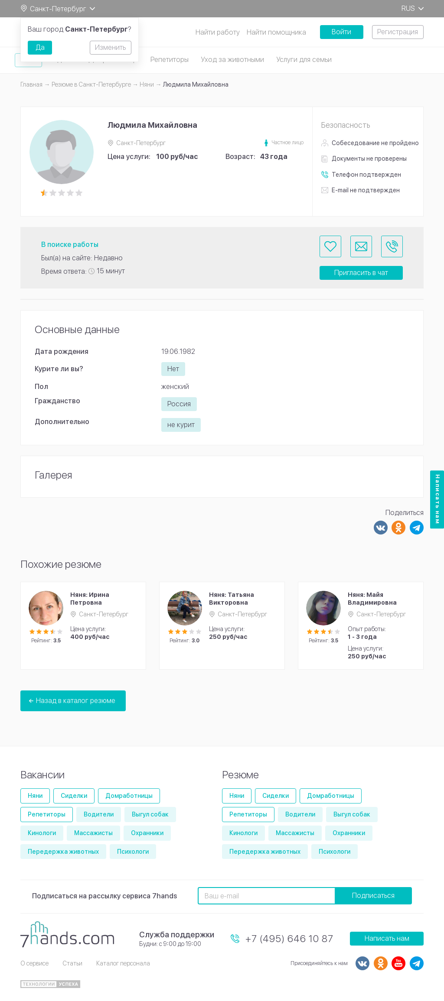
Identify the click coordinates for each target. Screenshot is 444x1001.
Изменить (110, 47)
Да (40, 47)
